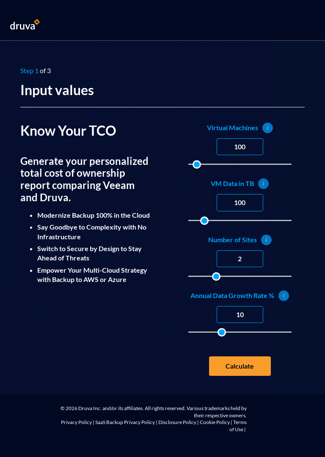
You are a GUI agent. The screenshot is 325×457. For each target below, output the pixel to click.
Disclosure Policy (177, 422)
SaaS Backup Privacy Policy (125, 422)
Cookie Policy (215, 422)
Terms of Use (238, 425)
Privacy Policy (76, 422)
